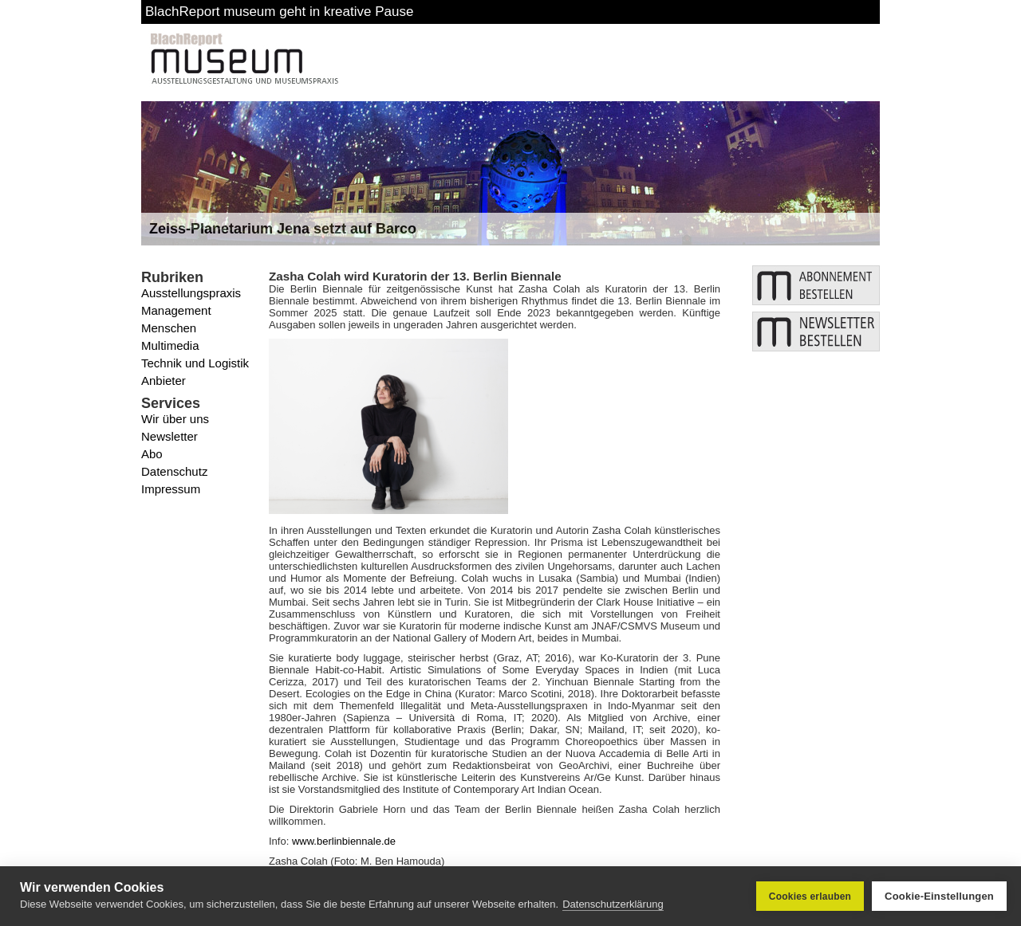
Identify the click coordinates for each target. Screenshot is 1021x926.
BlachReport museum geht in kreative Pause (279, 11)
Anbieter (163, 380)
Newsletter (169, 436)
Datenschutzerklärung (612, 904)
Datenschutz (174, 471)
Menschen (168, 328)
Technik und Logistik (195, 363)
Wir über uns (175, 419)
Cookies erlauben (810, 896)
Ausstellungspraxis (191, 293)
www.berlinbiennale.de (344, 841)
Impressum (170, 489)
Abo (152, 454)
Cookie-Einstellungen (939, 896)
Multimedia (170, 345)
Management (176, 310)
